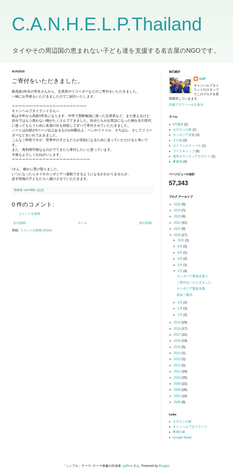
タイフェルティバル (187, 145)
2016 (178, 341)
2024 (178, 210)
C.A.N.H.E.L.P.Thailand (107, 24)
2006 (178, 402)
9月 (180, 246)
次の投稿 (19, 223)
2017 (178, 334)
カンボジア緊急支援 (191, 288)
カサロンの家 (182, 129)
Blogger (164, 466)
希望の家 (179, 432)
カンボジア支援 (184, 135)
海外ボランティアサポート (191, 156)
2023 (178, 216)
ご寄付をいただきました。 (195, 282)
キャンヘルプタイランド (190, 427)
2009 (178, 384)
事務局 (177, 161)
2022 (178, 222)
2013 (178, 359)
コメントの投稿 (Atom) (36, 230)
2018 (178, 328)
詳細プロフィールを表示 (186, 104)
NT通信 (178, 124)
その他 (177, 140)
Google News (182, 437)
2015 (178, 347)
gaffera (127, 466)
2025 (178, 204)
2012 (178, 365)
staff (202, 79)
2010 (178, 377)
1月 (180, 315)
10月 (181, 240)
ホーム (82, 223)
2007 (178, 396)
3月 (180, 302)
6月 (180, 258)
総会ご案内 (184, 295)
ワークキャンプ (184, 151)
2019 (178, 322)
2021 (178, 229)
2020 (178, 235)
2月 (180, 308)
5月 (180, 265)
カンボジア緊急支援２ (192, 276)
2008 (178, 390)
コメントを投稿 (29, 214)
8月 (180, 252)
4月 (180, 271)
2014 (178, 353)
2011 (178, 371)
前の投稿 (145, 223)
